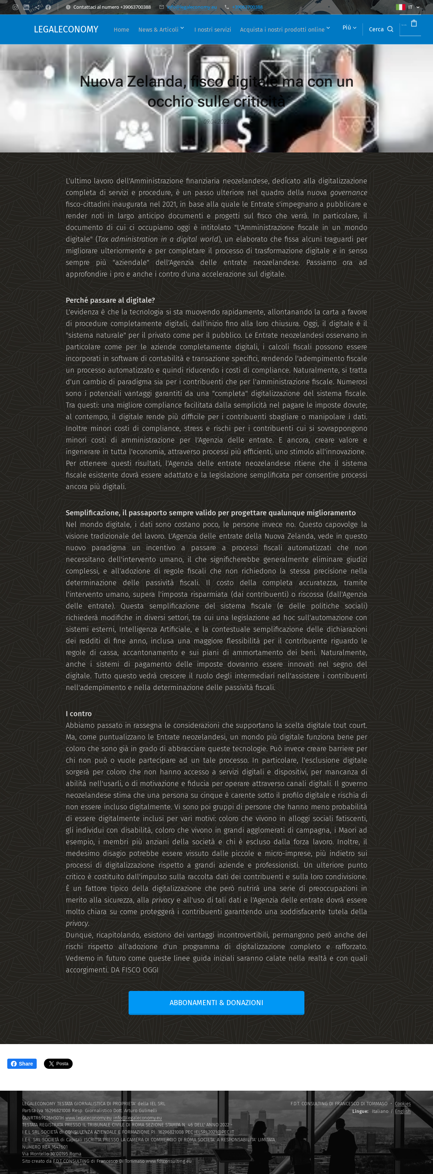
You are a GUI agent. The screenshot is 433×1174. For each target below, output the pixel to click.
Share (22, 1064)
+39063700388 (247, 7)
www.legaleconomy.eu (88, 1118)
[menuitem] (192, 29)
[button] (360, 29)
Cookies (403, 1103)
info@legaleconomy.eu (192, 7)
